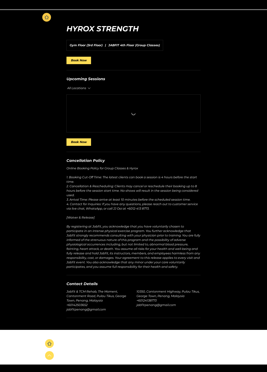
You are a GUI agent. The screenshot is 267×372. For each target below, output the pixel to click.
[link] (78, 60)
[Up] (49, 355)
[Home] (46, 17)
